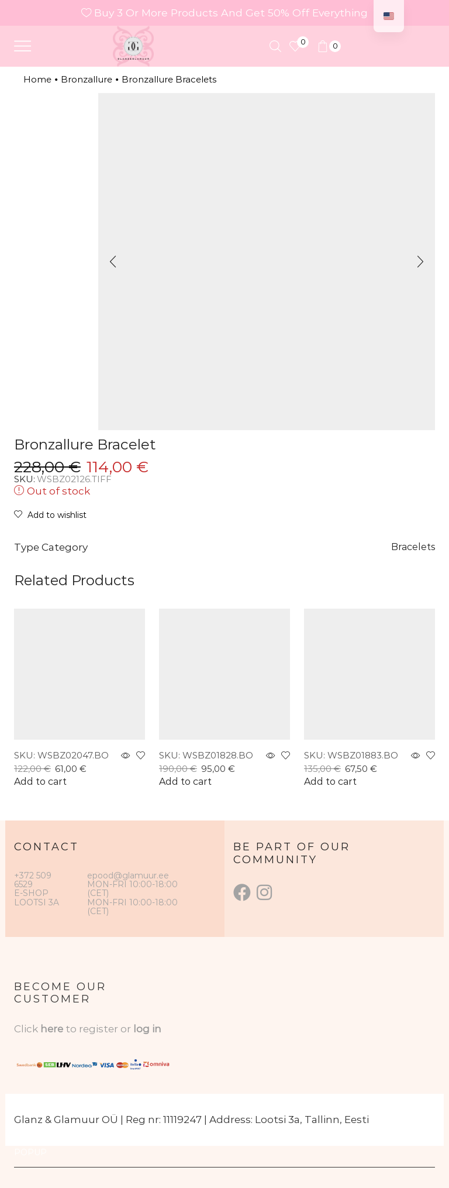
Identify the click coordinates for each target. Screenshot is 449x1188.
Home (37, 79)
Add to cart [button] (40, 781)
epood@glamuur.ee (128, 875)
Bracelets (413, 546)
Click (27, 1029)
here (51, 1029)
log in (147, 1029)
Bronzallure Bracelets (169, 79)
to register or (99, 1029)
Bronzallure (86, 79)
